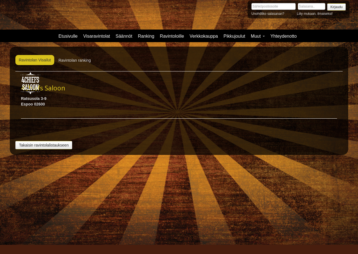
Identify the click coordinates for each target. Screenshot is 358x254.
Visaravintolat (96, 36)
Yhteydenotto (283, 36)
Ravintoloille (172, 36)
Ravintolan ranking (74, 60)
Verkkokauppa (204, 36)
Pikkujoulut (234, 36)
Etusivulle (67, 36)
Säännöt (124, 36)
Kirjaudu (336, 7)
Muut (258, 36)
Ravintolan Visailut (35, 60)
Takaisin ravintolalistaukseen (44, 145)
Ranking (146, 36)
